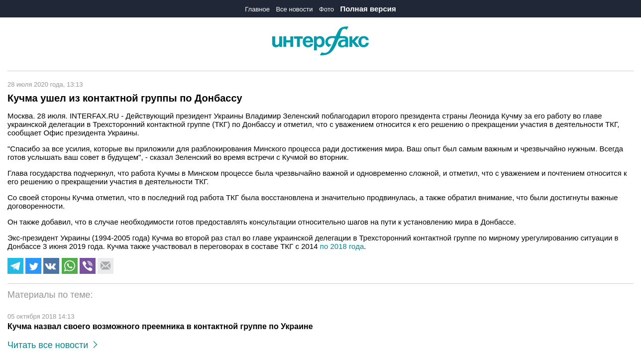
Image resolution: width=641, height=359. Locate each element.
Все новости (294, 9)
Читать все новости (52, 345)
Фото (326, 9)
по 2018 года (342, 246)
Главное (257, 9)
